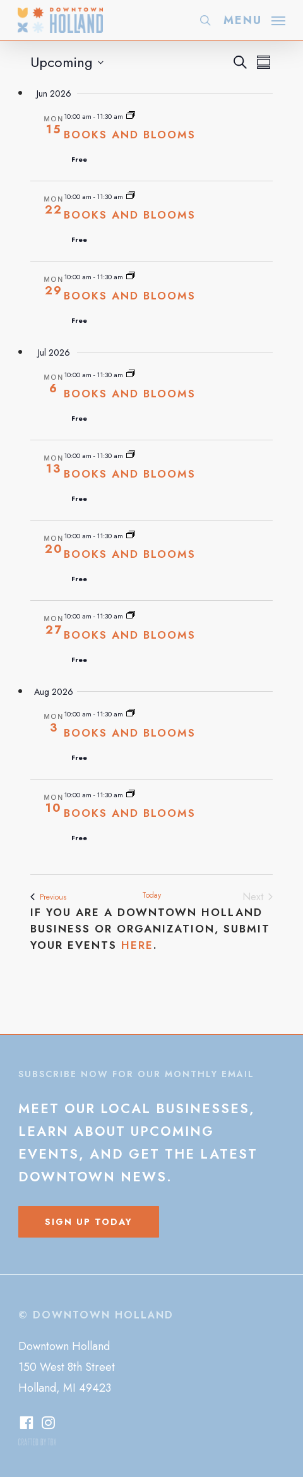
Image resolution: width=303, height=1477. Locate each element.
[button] (254, 19)
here (137, 945)
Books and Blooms (130, 134)
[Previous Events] (48, 897)
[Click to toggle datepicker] (67, 62)
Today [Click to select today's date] (151, 895)
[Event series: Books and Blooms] (130, 116)
